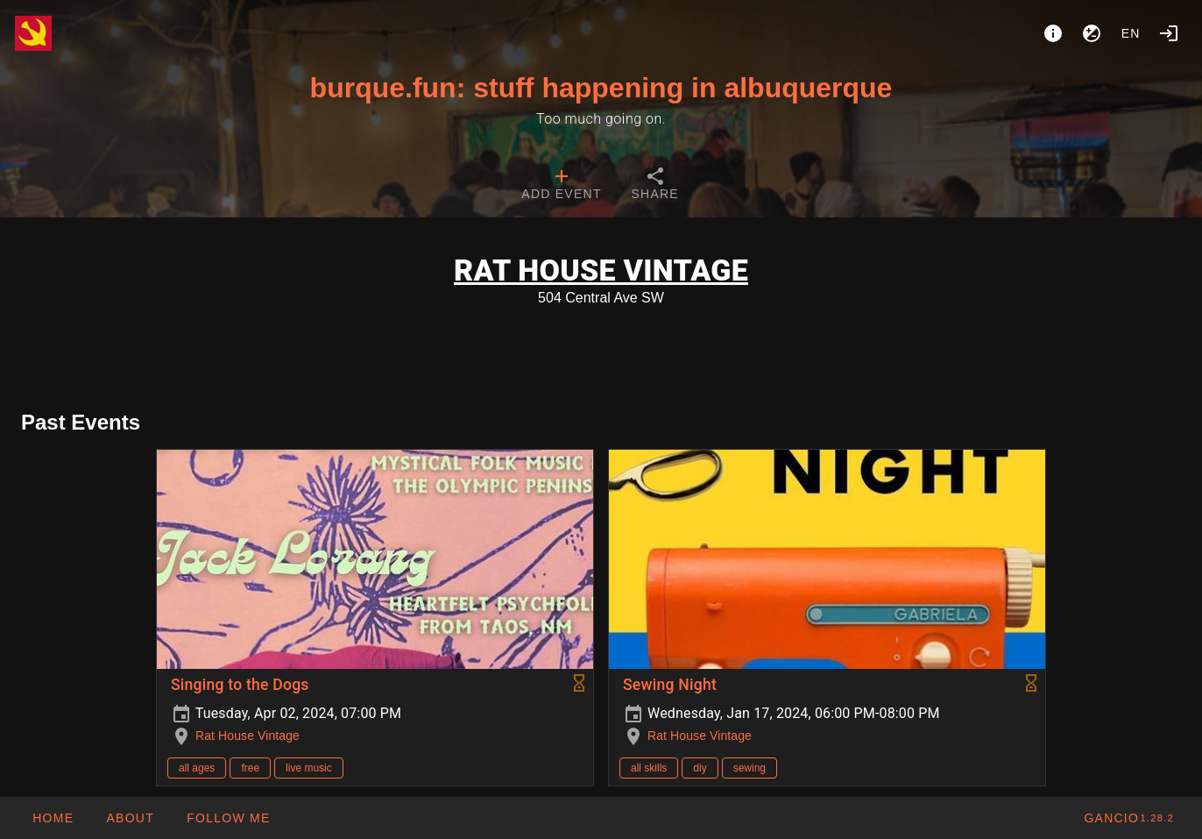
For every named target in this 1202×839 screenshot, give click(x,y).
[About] (1053, 33)
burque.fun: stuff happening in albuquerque (601, 87)
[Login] (1168, 33)
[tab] (561, 185)
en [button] (1131, 33)
